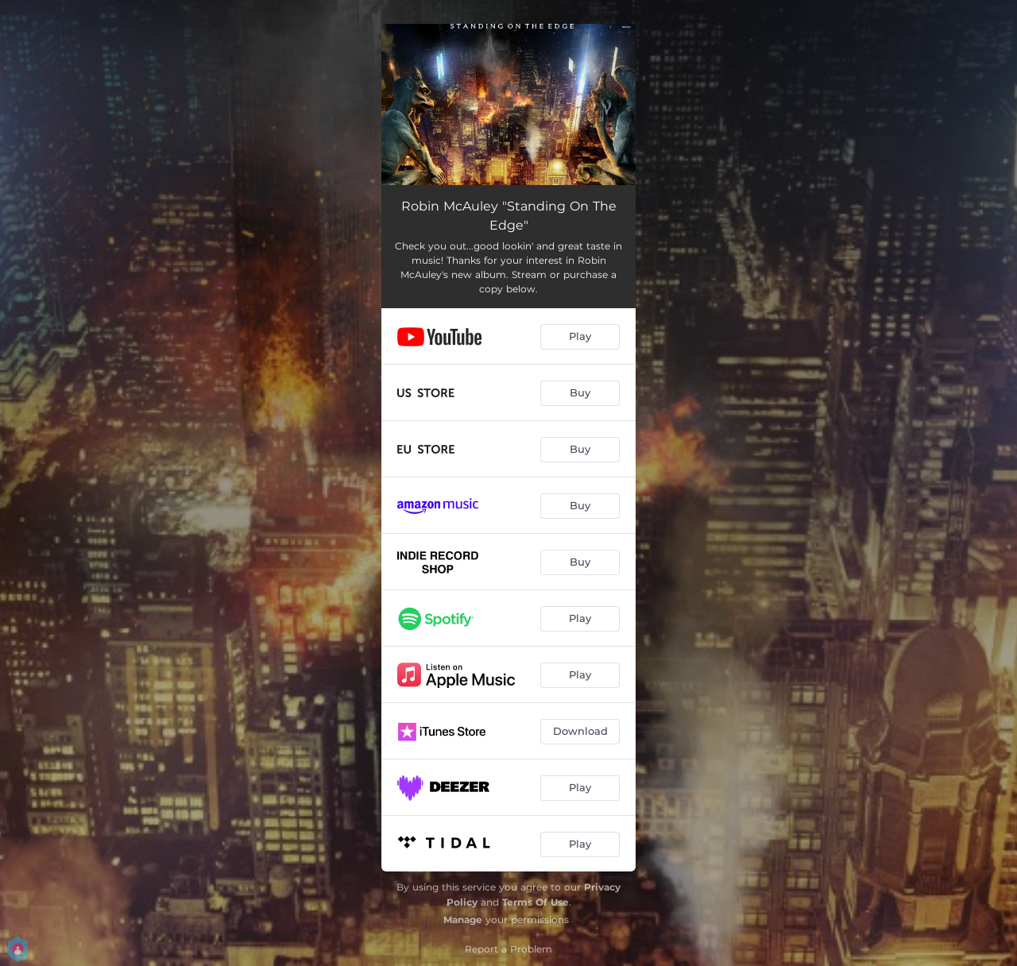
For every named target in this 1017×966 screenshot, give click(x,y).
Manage (462, 919)
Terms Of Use (535, 902)
